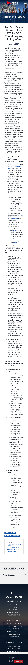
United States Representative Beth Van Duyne (11, 3)
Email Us (18, 661)
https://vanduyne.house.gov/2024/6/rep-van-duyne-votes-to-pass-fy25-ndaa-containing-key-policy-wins (14, 547)
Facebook (6, 661)
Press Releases (18, 20)
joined (15, 231)
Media (11, 20)
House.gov (16, 658)
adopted (15, 219)
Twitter (9, 661)
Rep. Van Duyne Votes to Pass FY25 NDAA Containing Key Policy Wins (14, 33)
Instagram (12, 661)
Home (7, 20)
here (15, 242)
